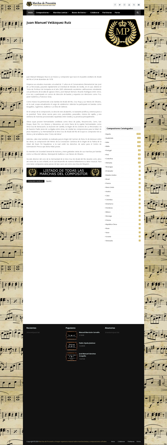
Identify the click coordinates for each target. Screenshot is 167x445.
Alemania (123, 163)
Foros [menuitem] (117, 12)
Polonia (123, 220)
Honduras (123, 208)
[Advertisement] (123, 87)
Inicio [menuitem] (30, 12)
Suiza (123, 232)
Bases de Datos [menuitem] (79, 12)
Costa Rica (123, 159)
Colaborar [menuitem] (94, 12)
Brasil (123, 179)
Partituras (131, 441)
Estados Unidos (123, 175)
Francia (123, 183)
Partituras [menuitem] (107, 12)
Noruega (123, 216)
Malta (123, 146)
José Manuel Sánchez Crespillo (87, 355)
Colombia (123, 200)
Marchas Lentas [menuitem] (60, 12)
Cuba (123, 196)
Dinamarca (123, 204)
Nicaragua (123, 167)
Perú (123, 154)
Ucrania (123, 236)
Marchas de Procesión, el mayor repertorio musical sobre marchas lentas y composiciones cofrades (72, 441)
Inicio (113, 441)
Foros (139, 441)
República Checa (123, 224)
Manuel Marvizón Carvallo (89, 332)
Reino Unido (123, 187)
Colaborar (121, 441)
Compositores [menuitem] (42, 12)
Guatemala (123, 138)
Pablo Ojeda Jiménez (87, 343)
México (123, 212)
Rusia (123, 228)
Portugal (123, 150)
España (48, 181)
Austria (123, 191)
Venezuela (123, 241)
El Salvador (123, 171)
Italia (123, 142)
